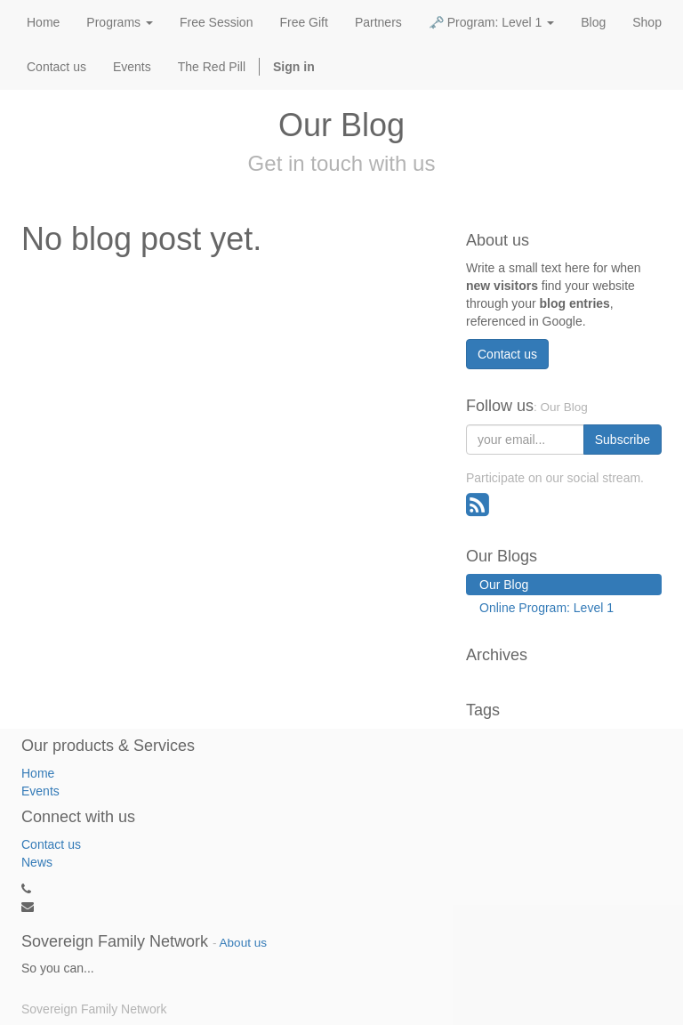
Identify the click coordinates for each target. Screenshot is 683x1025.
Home (37, 773)
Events (40, 791)
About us (243, 942)
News (36, 862)
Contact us (507, 354)
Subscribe (622, 439)
